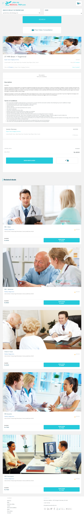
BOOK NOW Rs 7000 (62, 427)
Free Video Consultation (42, 30)
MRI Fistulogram (9, 476)
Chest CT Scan (8, 351)
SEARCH (42, 19)
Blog (8, 502)
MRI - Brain (7, 227)
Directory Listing (10, 504)
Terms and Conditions (11, 507)
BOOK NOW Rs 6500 (62, 302)
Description (42, 75)
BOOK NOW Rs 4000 (62, 365)
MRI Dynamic (8, 414)
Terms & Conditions (42, 76)
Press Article (9, 511)
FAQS (8, 509)
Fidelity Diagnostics (9, 229)
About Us (9, 500)
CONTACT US (46, 498)
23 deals (11, 67)
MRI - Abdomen (8, 289)
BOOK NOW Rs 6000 (29, 160)
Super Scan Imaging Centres (11, 59)
